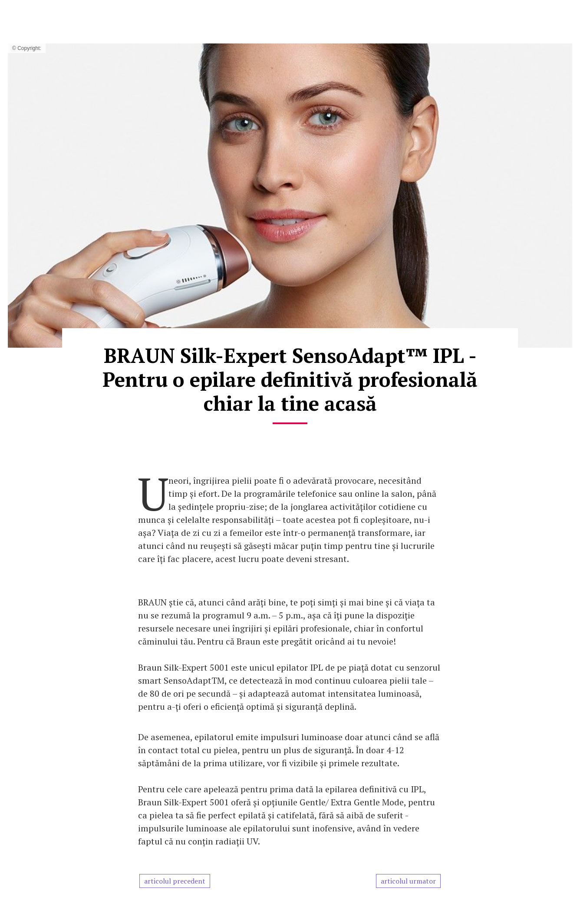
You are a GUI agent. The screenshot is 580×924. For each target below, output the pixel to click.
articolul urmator (408, 881)
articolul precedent (174, 881)
